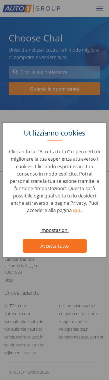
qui (77, 210)
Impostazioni (54, 230)
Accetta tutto (54, 246)
